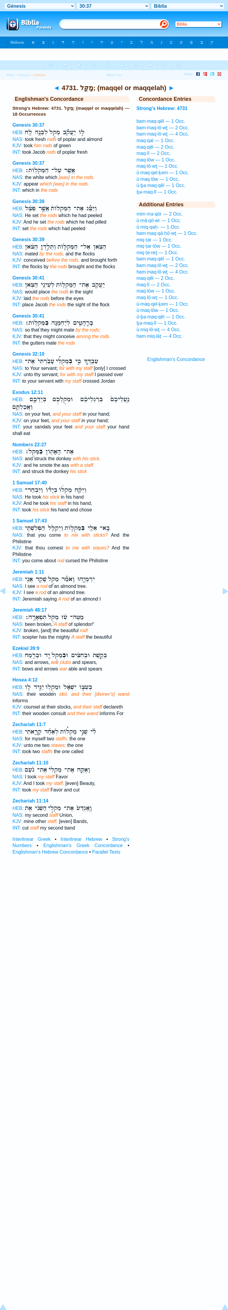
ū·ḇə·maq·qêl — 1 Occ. (161, 185)
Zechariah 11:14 (30, 800)
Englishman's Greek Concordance (83, 845)
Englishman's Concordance (176, 359)
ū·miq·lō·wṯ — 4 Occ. (159, 329)
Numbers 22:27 (29, 444)
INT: (16, 152)
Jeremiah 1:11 (28, 571)
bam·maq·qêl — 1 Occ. (161, 121)
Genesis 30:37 (28, 125)
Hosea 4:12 (25, 679)
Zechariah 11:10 (30, 762)
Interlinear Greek (31, 839)
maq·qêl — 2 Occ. (156, 147)
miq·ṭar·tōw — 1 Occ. (159, 246)
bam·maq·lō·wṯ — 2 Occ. (163, 127)
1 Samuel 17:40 (29, 482)
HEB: (17, 132)
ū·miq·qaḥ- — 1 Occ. (158, 227)
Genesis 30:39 (28, 239)
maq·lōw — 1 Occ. (156, 159)
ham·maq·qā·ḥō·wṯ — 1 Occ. (167, 233)
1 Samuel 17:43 (29, 520)
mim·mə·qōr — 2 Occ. (160, 213)
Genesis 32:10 (28, 353)
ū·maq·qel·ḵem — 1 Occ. (163, 172)
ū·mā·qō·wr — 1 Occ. (159, 220)
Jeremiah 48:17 (29, 609)
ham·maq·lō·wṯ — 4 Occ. (163, 133)
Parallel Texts (106, 852)
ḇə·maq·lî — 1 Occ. (157, 191)
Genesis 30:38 (28, 201)
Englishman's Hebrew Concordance (50, 852)
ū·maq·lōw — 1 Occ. (158, 179)
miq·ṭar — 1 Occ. (155, 239)
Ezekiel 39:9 (25, 648)
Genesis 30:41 (28, 277)
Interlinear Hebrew (81, 839)
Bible (10, 75)
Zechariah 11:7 (29, 724)
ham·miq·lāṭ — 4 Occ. (160, 336)
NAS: (17, 139)
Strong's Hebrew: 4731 (162, 108)
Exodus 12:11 (27, 392)
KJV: (17, 145)
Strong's (24, 75)
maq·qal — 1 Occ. (156, 140)
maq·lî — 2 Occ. (154, 153)
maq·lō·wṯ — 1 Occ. (157, 166)
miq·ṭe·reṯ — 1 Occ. (157, 252)
